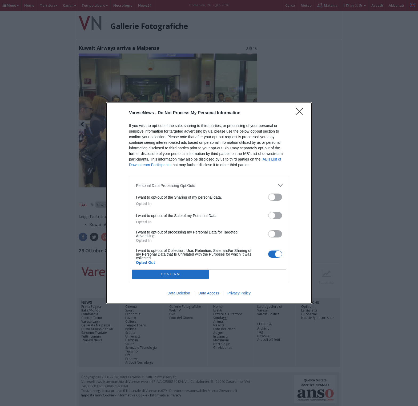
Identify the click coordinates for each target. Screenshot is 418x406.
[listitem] (209, 185)
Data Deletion (178, 293)
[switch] (275, 197)
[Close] (301, 113)
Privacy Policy (239, 293)
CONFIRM (170, 274)
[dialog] (209, 203)
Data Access (208, 293)
